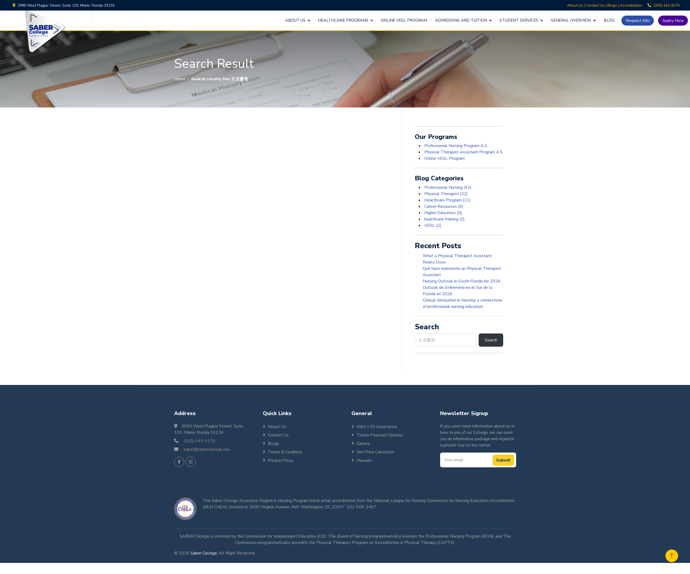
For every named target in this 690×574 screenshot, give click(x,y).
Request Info (638, 20)
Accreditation (631, 5)
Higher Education (442, 213)
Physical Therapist (445, 194)
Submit (503, 460)
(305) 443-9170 (666, 5)
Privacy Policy (280, 460)
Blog (609, 20)
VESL (432, 225)
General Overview (571, 20)
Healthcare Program (447, 200)
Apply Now (673, 20)
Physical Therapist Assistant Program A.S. (463, 152)
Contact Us (595, 5)
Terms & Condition (285, 452)
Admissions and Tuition (461, 20)
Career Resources (443, 206)
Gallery (363, 443)
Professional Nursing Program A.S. (455, 146)
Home (179, 79)
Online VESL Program (404, 20)
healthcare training (444, 219)
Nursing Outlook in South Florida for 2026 (462, 281)
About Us (575, 5)
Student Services (518, 20)
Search (491, 340)
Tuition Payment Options (379, 435)
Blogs (612, 5)
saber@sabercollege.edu (207, 449)
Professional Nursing (447, 187)
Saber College (204, 553)
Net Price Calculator (375, 452)
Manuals (364, 460)
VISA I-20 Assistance (376, 427)
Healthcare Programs (343, 20)
